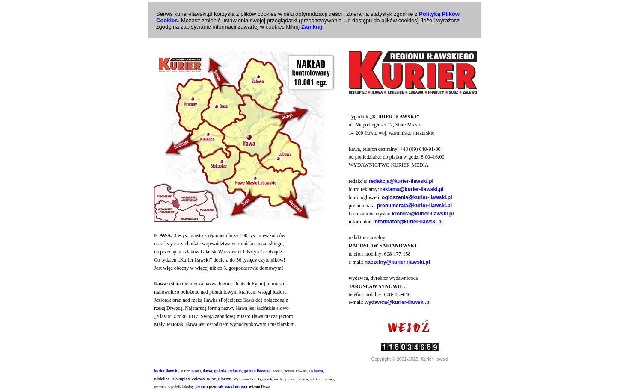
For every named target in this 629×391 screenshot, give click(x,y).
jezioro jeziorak (209, 387)
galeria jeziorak (228, 371)
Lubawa (316, 371)
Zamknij (311, 27)
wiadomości (236, 387)
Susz (211, 379)
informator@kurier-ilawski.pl (407, 222)
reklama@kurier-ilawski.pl (412, 189)
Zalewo (198, 379)
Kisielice (162, 379)
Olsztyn (225, 379)
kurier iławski (166, 371)
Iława (196, 371)
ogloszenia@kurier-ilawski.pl (417, 197)
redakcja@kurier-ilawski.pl (401, 181)
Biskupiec (181, 379)
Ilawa (207, 371)
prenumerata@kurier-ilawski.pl (414, 206)
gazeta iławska (257, 371)
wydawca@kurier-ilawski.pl (398, 302)
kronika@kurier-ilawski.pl (423, 214)
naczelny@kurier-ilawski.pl (397, 262)
